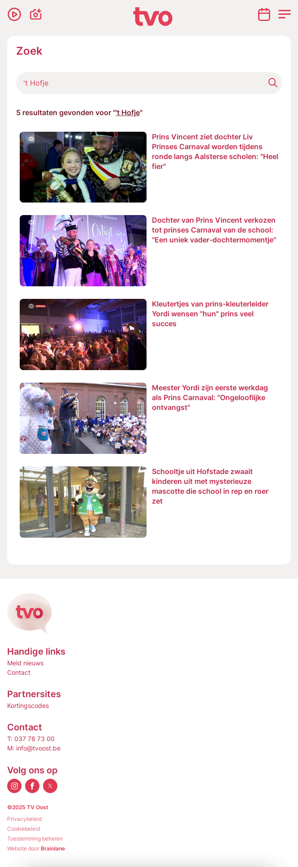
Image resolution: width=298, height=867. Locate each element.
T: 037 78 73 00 (31, 738)
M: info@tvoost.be (33, 748)
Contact (18, 672)
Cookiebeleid (23, 828)
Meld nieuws (25, 663)
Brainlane (53, 848)
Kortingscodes (28, 705)
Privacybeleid (24, 818)
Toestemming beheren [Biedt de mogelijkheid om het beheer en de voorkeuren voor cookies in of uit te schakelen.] (35, 838)
